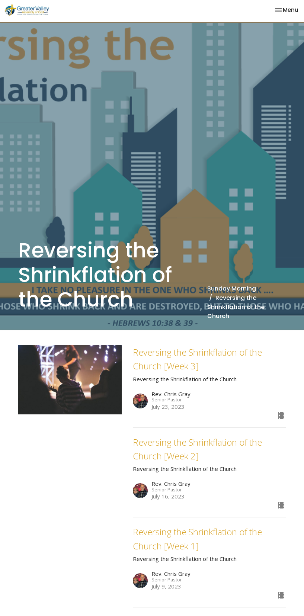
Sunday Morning (231, 288)
